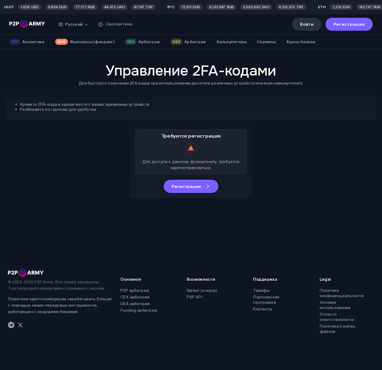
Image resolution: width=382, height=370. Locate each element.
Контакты (262, 308)
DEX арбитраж (135, 303)
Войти (307, 24)
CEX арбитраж (135, 296)
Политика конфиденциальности (342, 293)
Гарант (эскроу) (202, 290)
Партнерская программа (266, 299)
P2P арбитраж (134, 290)
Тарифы (261, 290)
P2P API (194, 296)
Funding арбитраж (138, 310)
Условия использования (335, 305)
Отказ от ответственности (337, 317)
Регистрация (349, 24)
